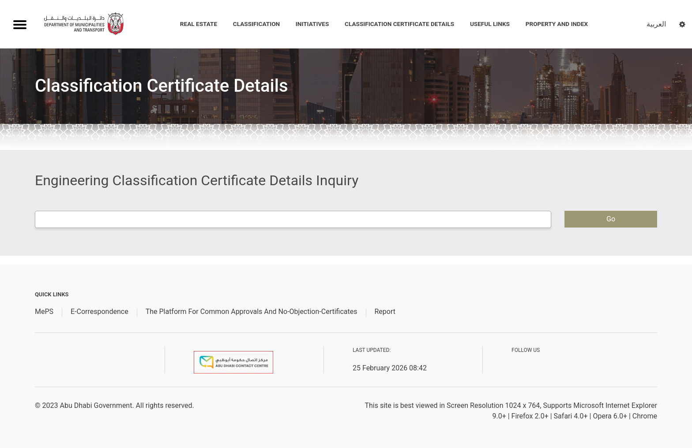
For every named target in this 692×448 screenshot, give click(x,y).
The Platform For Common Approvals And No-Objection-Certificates (251, 311)
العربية (656, 24)
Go (610, 219)
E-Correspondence (99, 311)
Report (384, 311)
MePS (44, 311)
